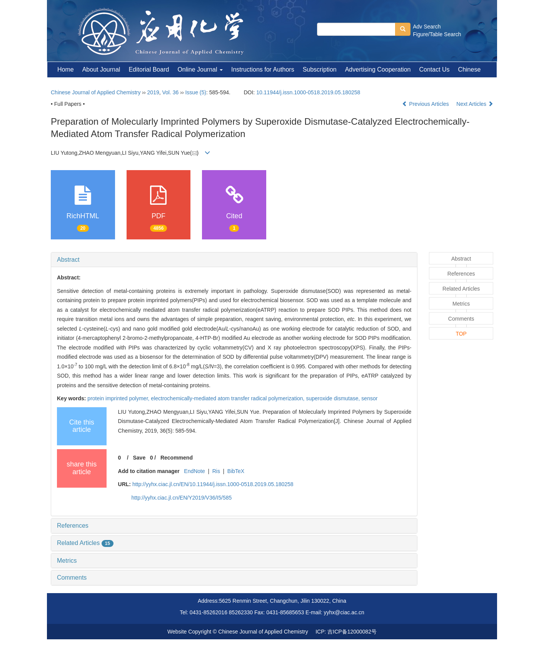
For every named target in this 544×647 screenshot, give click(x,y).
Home (65, 69)
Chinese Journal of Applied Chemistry (95, 92)
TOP (461, 334)
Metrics (67, 560)
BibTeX (235, 471)
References (72, 525)
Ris (216, 471)
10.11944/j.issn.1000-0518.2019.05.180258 (308, 92)
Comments (72, 577)
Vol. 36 (170, 92)
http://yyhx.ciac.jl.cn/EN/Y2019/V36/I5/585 (182, 498)
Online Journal (200, 69)
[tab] (234, 259)
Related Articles (85, 543)
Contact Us (434, 69)
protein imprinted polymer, (119, 398)
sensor (369, 398)
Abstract (68, 259)
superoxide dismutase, (333, 398)
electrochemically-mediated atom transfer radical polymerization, (228, 398)
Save (139, 458)
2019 (153, 92)
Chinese (469, 69)
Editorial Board (148, 69)
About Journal (101, 69)
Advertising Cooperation (378, 69)
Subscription (320, 69)
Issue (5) (195, 92)
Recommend (176, 458)
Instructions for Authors (262, 69)
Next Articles (474, 104)
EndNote (194, 471)
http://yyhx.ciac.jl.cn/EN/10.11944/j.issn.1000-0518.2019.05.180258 (213, 484)
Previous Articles (426, 104)
